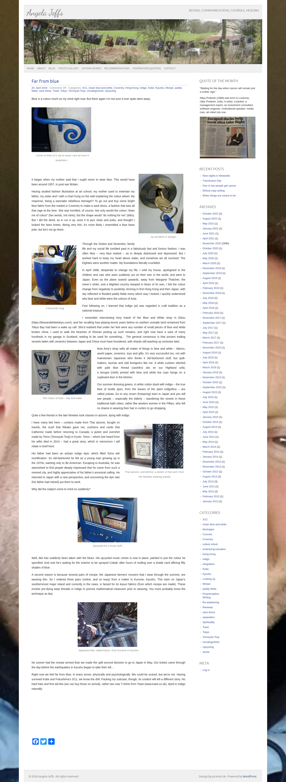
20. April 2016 (39, 87)
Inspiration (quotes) (147, 68)
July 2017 (208, 327)
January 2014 (210, 456)
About (41, 68)
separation (209, 617)
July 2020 (208, 253)
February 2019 (211, 288)
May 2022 (208, 223)
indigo (143, 87)
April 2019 (208, 283)
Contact (170, 68)
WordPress (249, 776)
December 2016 (212, 347)
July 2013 (208, 481)
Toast (56, 90)
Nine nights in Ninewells (216, 175)
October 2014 (210, 421)
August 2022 (210, 218)
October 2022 (210, 213)
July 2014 (208, 431)
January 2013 (210, 501)
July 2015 (208, 397)
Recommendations (117, 68)
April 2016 (208, 362)
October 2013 (210, 471)
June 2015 (209, 402)
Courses (207, 534)
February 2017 (211, 342)
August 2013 (210, 476)
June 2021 (209, 233)
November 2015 (212, 377)
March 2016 (209, 367)
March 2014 (209, 446)
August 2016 (210, 352)
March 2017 (209, 337)
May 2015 (208, 407)
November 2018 (212, 292)
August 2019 (210, 278)
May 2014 (208, 441)
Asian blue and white (100, 87)
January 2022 (210, 228)
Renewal (208, 607)
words (206, 651)
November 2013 (212, 466)
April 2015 (208, 412)
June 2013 (209, 486)
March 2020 (209, 263)
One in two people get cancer (219, 185)
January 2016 (210, 372)
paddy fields (209, 588)
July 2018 (208, 297)
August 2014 (210, 426)
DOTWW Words (91, 68)
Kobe (151, 87)
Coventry (119, 87)
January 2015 (210, 417)
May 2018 (208, 302)
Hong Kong (131, 87)
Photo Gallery (68, 68)
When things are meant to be (219, 195)
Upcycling (110, 90)
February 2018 (211, 312)
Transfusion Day (212, 180)
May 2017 (208, 332)
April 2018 (208, 307)
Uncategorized (95, 90)
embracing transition (214, 549)
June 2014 (209, 436)
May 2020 (208, 258)
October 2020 (210, 248)
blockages (208, 529)
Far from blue (45, 81)
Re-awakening (211, 602)
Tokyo (63, 90)
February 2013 (211, 496)
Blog (52, 68)
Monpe (170, 87)
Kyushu (160, 87)
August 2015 (210, 392)
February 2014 (211, 451)
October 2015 (210, 382)
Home (30, 68)
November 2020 (212, 243)
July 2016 (208, 357)
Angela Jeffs (45, 13)
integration (209, 564)
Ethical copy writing (214, 190)
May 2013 (208, 491)
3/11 (84, 87)
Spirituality (208, 622)
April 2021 (208, 238)
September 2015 (212, 387)
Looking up (209, 578)
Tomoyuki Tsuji (77, 90)
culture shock (210, 544)
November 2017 (212, 317)
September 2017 (212, 322)
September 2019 (212, 273)
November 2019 (212, 268)
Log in (206, 669)
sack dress (45, 90)
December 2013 (212, 461)
